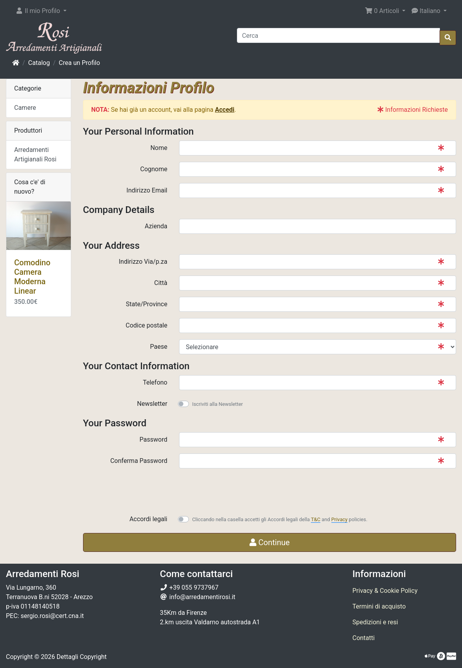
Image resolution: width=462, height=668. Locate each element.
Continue (269, 542)
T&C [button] (315, 519)
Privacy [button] (339, 519)
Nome (158, 148)
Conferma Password (138, 460)
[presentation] (239, 490)
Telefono (155, 382)
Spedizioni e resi (375, 622)
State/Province (146, 304)
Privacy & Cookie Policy (385, 590)
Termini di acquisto (379, 606)
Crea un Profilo (79, 63)
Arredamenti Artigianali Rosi (35, 154)
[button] (41, 11)
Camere (25, 107)
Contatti (363, 638)
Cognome (153, 169)
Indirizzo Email (146, 190)
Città (160, 283)
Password (154, 439)
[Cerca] (338, 35)
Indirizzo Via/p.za (143, 261)
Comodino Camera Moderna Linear (32, 277)
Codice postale (146, 325)
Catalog (39, 63)
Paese (158, 346)
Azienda (156, 226)
